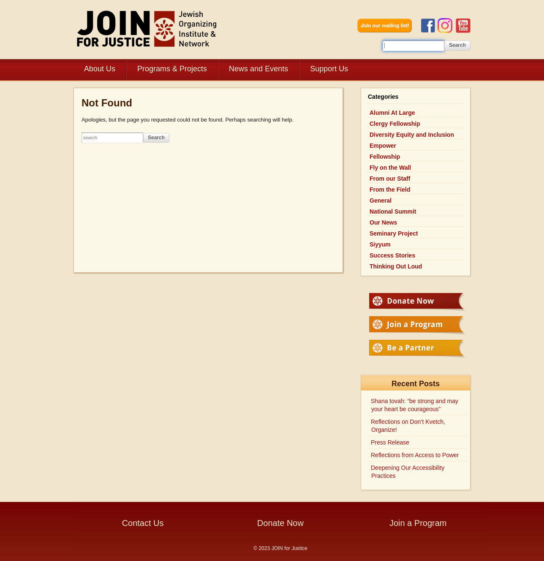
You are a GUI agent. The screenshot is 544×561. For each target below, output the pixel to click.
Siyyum (380, 244)
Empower (383, 145)
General (381, 200)
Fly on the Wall (390, 167)
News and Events (258, 69)
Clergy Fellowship (395, 123)
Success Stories (392, 255)
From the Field (390, 189)
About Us (99, 69)
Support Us (329, 69)
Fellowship (385, 156)
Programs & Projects (172, 69)
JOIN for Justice (147, 28)
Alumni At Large (392, 112)
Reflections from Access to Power (415, 455)
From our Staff (390, 178)
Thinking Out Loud (396, 266)
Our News (383, 222)
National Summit (393, 211)
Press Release (390, 442)
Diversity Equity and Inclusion (412, 134)
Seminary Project (394, 233)
